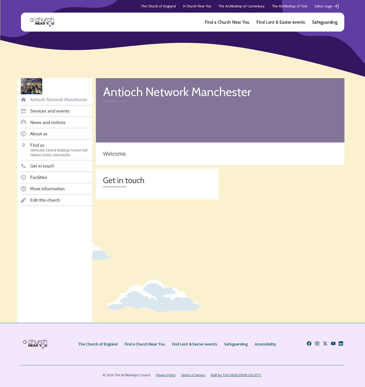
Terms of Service (193, 375)
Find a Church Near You (227, 22)
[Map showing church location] (283, 229)
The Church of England (158, 6)
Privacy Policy (165, 375)
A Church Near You (197, 6)
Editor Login (326, 6)
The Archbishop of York (289, 6)
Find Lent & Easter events (280, 22)
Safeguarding (325, 22)
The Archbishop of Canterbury (241, 6)
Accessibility (265, 344)
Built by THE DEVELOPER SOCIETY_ (236, 375)
